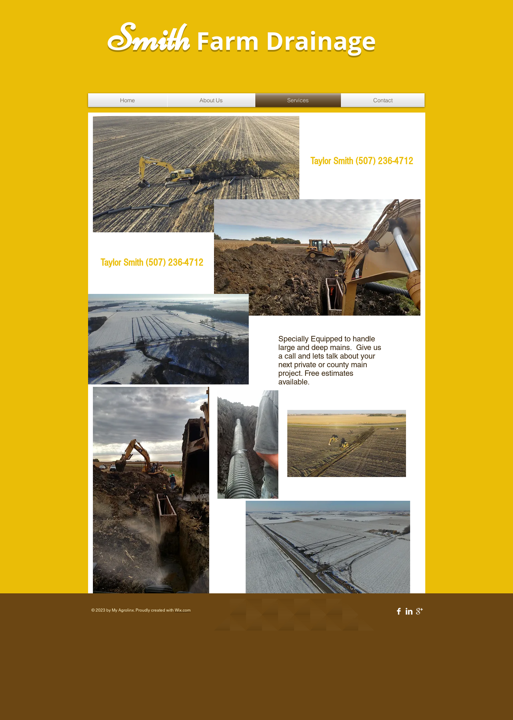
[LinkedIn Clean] (409, 611)
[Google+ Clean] (419, 611)
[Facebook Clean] (398, 611)
